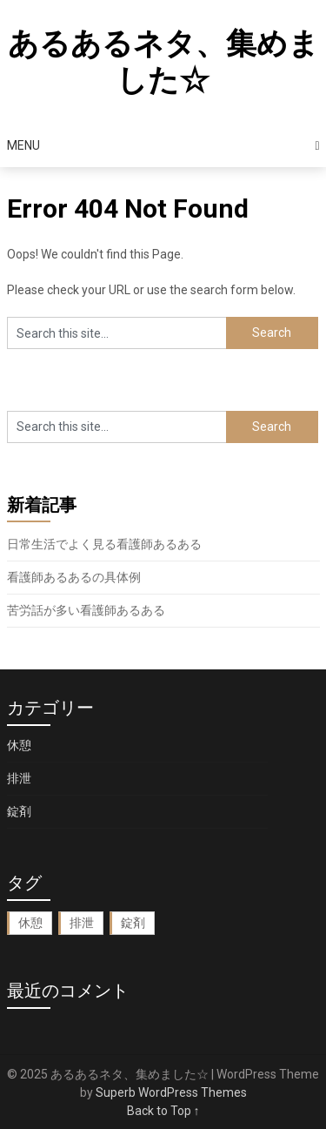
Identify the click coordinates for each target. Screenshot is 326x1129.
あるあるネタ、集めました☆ (163, 62)
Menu (23, 145)
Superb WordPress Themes (171, 1092)
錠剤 (19, 811)
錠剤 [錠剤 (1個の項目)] (133, 923)
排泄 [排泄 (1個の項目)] (82, 923)
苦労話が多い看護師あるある (86, 610)
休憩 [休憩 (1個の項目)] (30, 923)
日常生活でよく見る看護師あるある (104, 544)
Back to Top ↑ (163, 1111)
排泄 (19, 778)
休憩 (19, 745)
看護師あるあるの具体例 (74, 577)
